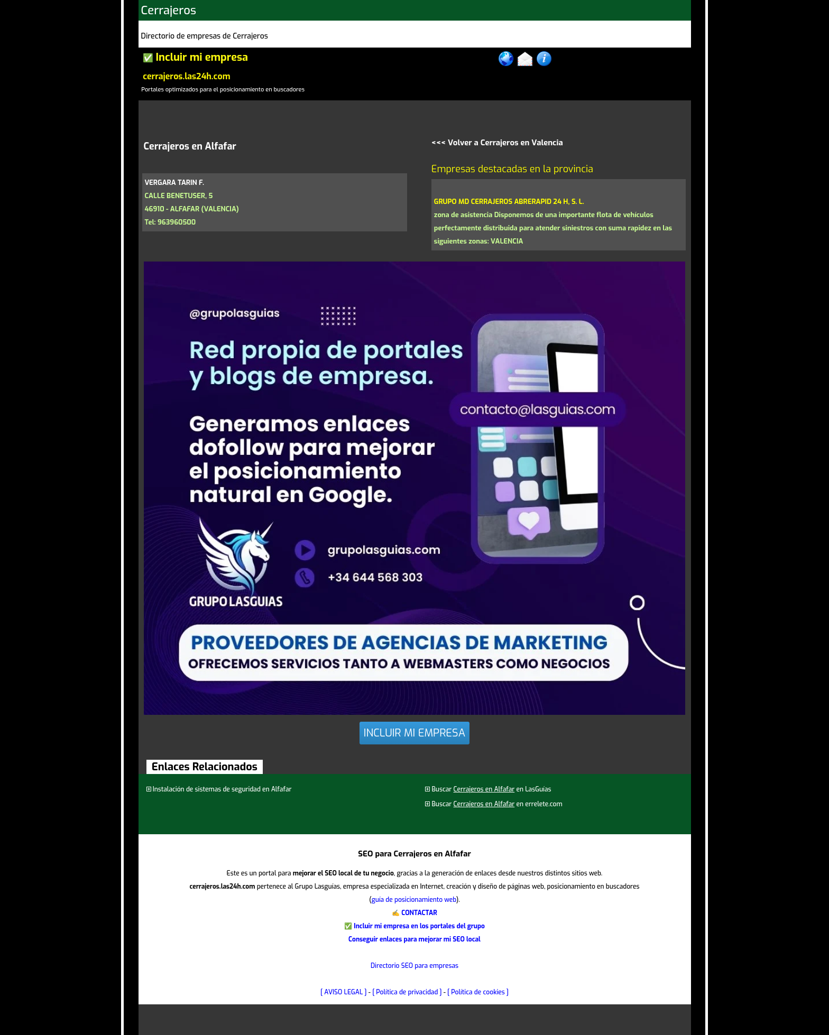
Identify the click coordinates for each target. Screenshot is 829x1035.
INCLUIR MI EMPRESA (414, 733)
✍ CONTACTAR (414, 913)
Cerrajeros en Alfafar (484, 789)
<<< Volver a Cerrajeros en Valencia (497, 142)
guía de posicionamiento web (414, 900)
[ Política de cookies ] (478, 992)
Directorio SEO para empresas (414, 966)
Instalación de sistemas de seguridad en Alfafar (222, 789)
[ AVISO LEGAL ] (343, 992)
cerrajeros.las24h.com (186, 76)
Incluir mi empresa (201, 57)
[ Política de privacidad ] (406, 992)
